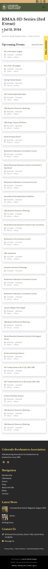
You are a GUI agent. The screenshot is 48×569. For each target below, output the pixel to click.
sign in (34, 565)
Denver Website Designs (29, 559)
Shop (4, 484)
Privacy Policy (8, 549)
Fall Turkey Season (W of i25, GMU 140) (19, 367)
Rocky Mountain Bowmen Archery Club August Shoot (22, 337)
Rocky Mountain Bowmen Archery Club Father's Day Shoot (23, 166)
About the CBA (8, 487)
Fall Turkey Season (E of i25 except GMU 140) (22, 381)
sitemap (14, 565)
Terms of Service (20, 549)
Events (4, 481)
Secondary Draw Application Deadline (19, 196)
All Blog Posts (8, 522)
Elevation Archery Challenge (15, 267)
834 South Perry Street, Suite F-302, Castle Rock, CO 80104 (23, 535)
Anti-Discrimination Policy (35, 549)
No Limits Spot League (13, 51)
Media (4, 490)
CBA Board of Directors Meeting (17, 108)
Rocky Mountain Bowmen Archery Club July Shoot (24, 225)
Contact (5, 493)
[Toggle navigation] (43, 7)
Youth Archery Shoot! (12, 136)
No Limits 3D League (12, 65)
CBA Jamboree (10, 253)
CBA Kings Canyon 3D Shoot (15, 122)
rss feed (29, 565)
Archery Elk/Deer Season (14, 396)
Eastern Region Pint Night (14, 308)
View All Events (39, 44)
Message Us (8, 540)
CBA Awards (6, 478)
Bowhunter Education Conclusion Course (20, 151)
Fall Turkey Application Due (15, 94)
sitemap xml (22, 565)
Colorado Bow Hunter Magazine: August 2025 (28, 508)
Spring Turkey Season (12, 80)
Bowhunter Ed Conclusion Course (17, 239)
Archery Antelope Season (14, 353)
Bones (12, 515)
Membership (7, 475)
